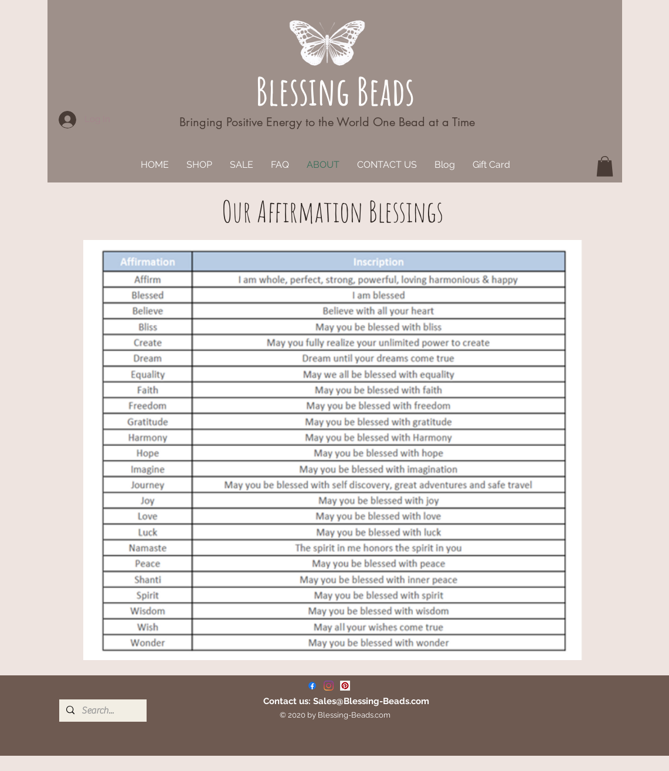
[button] (604, 166)
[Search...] (101, 710)
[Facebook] (312, 686)
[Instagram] (329, 686)
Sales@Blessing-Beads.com (371, 701)
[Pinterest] (345, 686)
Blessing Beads (335, 90)
